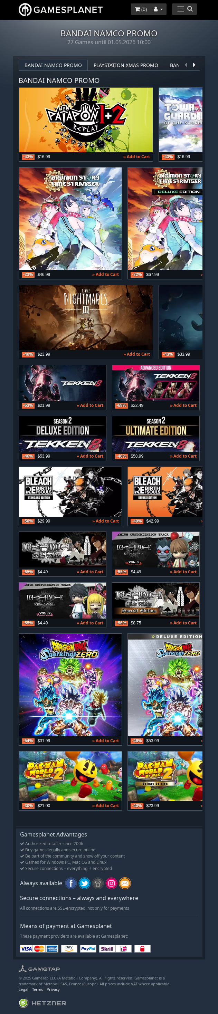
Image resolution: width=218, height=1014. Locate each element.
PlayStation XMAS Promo (126, 65)
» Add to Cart (136, 157)
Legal (23, 989)
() (141, 9)
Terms (37, 989)
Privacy (53, 989)
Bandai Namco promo (53, 65)
